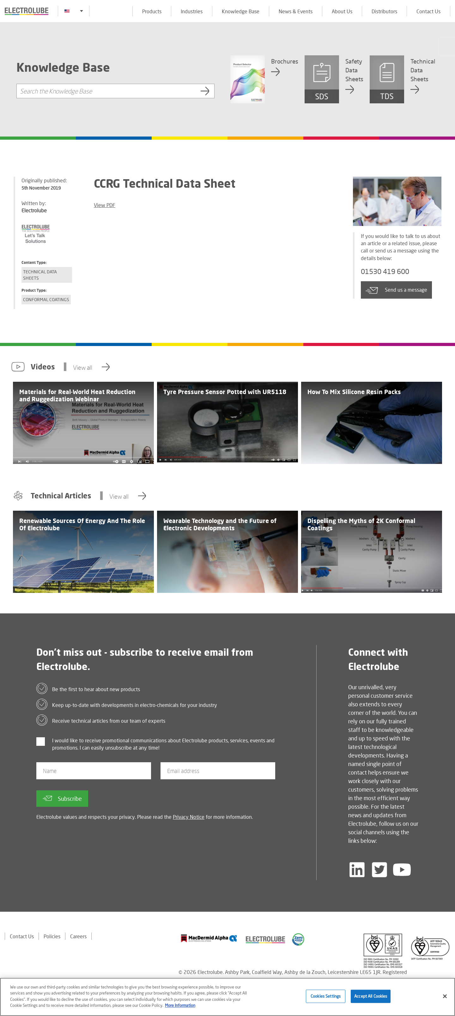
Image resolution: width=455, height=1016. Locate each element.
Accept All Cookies (370, 996)
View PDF (104, 205)
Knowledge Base (240, 11)
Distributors (384, 11)
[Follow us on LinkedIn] (357, 870)
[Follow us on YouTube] (402, 870)
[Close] (445, 996)
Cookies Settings (326, 996)
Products (151, 11)
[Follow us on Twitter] (379, 870)
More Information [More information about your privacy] (180, 1005)
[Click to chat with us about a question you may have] (447, 46)
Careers (78, 936)
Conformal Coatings (46, 299)
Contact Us (428, 11)
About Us (342, 11)
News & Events (295, 11)
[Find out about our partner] (209, 938)
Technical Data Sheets (40, 275)
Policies (52, 936)
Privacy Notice (188, 817)
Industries (192, 11)
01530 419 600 (385, 271)
